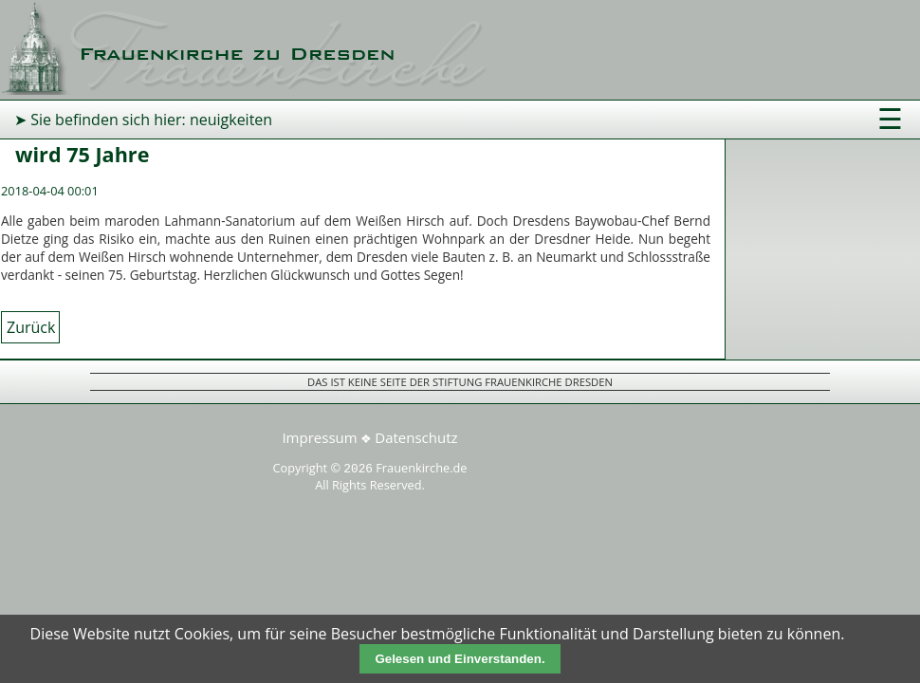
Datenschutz (416, 437)
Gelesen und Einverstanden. (459, 659)
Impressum (319, 437)
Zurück (31, 327)
